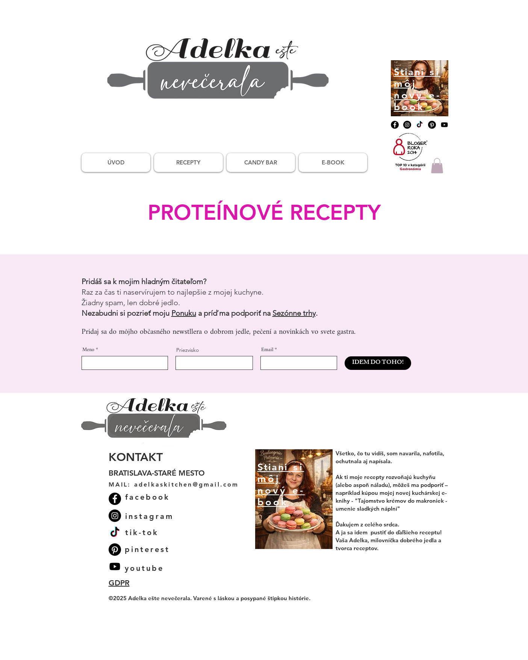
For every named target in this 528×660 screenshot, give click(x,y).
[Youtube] (444, 125)
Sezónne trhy (294, 313)
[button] (437, 165)
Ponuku (183, 313)
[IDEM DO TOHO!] (378, 363)
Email (267, 350)
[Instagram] (407, 125)
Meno (88, 350)
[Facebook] (395, 125)
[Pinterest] (432, 125)
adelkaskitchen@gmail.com (186, 484)
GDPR (119, 582)
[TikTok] (420, 125)
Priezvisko (187, 350)
